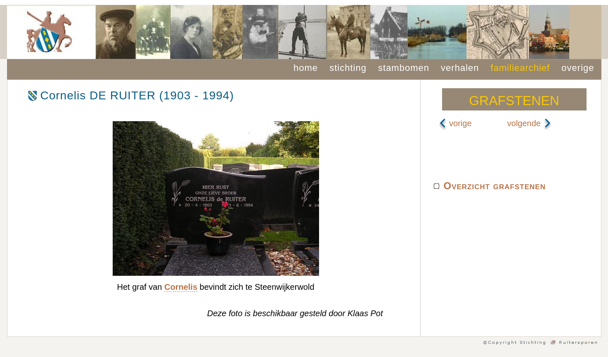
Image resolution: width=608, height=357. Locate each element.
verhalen (460, 68)
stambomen (403, 68)
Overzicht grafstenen (495, 185)
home (305, 68)
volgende (529, 123)
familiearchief (520, 68)
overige (577, 68)
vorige (455, 123)
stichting (348, 68)
